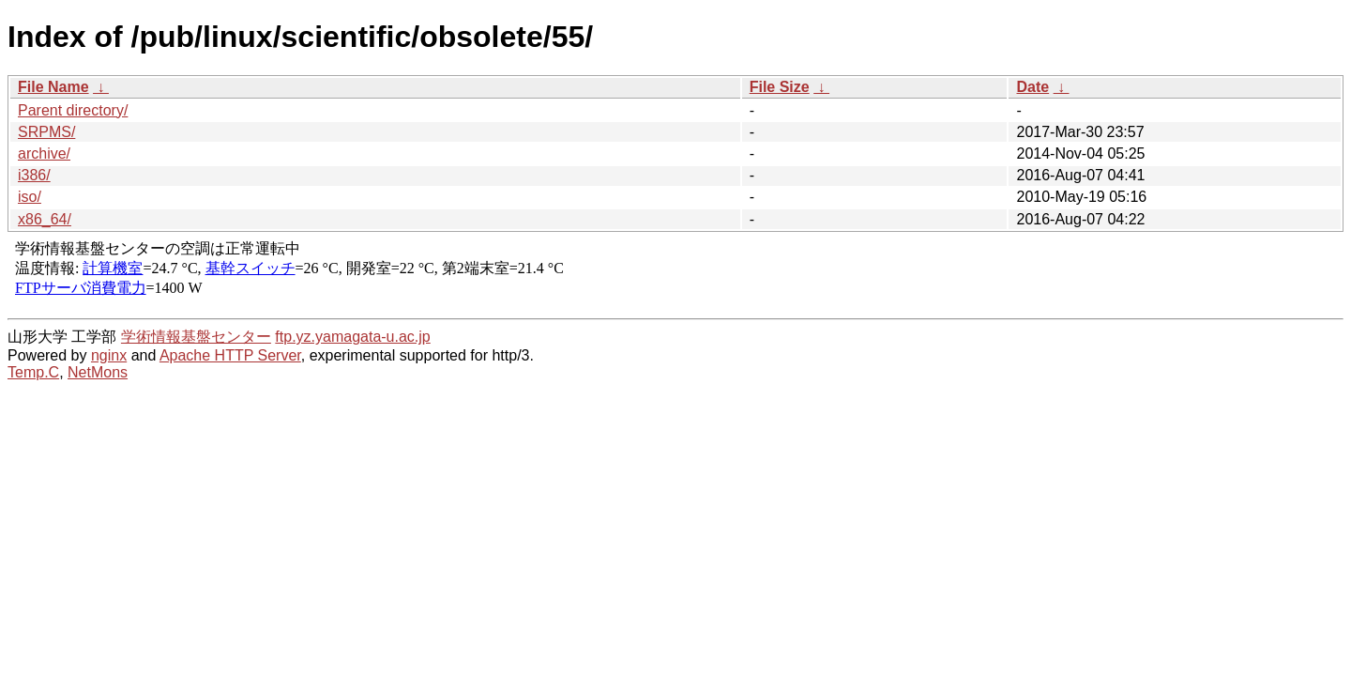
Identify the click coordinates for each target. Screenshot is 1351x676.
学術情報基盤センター (196, 337)
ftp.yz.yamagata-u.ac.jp (352, 337)
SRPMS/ (46, 132)
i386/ (34, 175)
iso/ (29, 197)
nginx (109, 355)
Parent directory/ (73, 110)
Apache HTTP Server (230, 355)
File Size (780, 87)
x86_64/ (44, 219)
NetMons (98, 372)
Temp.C (33, 372)
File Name (53, 87)
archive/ (44, 153)
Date (1032, 87)
